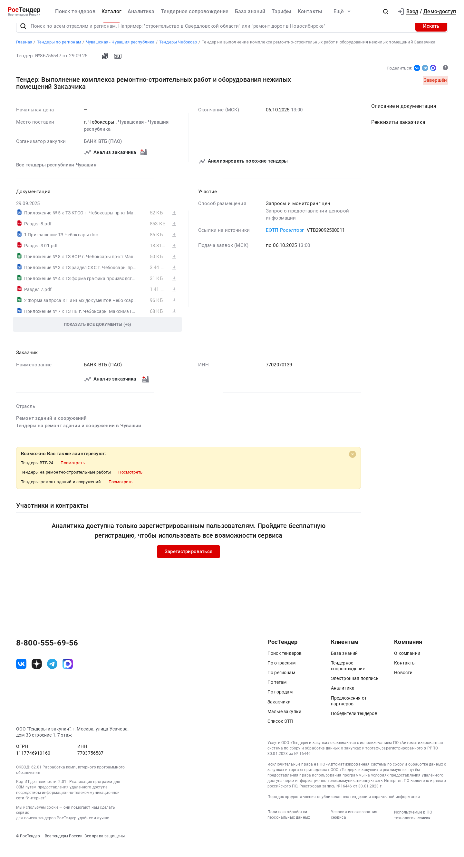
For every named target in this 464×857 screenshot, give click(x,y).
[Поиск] (23, 37)
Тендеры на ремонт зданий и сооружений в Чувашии (78, 436)
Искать (431, 37)
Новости (403, 683)
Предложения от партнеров (349, 711)
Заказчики (279, 712)
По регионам (281, 683)
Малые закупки (284, 722)
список (424, 828)
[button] (385, 11)
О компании (407, 663)
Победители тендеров (354, 724)
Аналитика (141, 11)
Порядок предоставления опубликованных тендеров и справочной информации (343, 807)
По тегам (276, 692)
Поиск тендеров (75, 11)
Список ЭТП (280, 731)
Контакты (310, 11)
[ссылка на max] (68, 674)
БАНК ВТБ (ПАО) (103, 152)
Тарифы (282, 11)
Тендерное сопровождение (195, 11)
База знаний (250, 11)
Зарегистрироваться (188, 562)
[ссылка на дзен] (37, 674)
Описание (403, 117)
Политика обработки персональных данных (288, 825)
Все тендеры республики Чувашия (56, 175)
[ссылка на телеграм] (52, 674)
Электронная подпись (355, 689)
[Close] (352, 464)
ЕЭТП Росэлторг (285, 241)
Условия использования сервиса (354, 825)
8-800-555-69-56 (47, 653)
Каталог (111, 11)
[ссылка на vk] (21, 674)
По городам (280, 702)
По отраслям (281, 673)
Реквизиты (398, 133)
